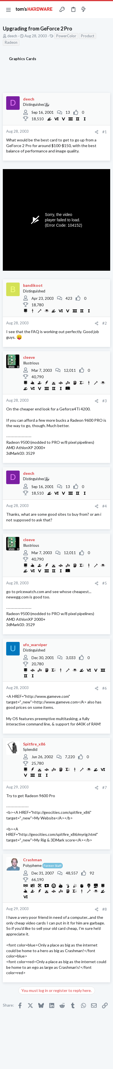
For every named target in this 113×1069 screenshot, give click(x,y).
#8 (104, 909)
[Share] (96, 132)
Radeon (11, 42)
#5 (104, 583)
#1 (104, 132)
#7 (104, 787)
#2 (104, 323)
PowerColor (66, 36)
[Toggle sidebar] (94, 9)
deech (12, 36)
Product (87, 36)
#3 (104, 401)
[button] (8, 9)
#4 (104, 506)
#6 (104, 688)
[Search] (105, 10)
